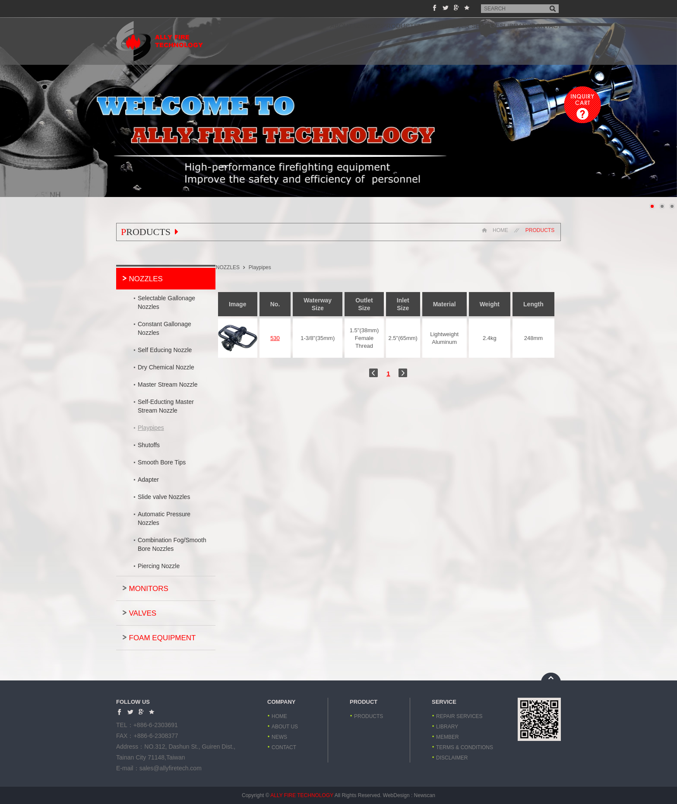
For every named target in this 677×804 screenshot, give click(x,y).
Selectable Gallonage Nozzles (166, 302)
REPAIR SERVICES (443, 41)
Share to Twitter (445, 7)
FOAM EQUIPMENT (162, 638)
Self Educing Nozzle (165, 349)
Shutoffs (149, 445)
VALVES (143, 613)
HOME (493, 232)
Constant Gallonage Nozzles (164, 328)
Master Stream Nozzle (167, 384)
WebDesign (396, 795)
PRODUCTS (344, 41)
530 (287, 338)
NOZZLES (146, 279)
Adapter (148, 479)
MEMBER (388, 41)
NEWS (304, 41)
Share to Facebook (434, 7)
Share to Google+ (456, 7)
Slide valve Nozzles (164, 496)
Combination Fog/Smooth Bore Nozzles (172, 544)
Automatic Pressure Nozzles (164, 518)
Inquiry (582, 104)
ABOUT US (265, 41)
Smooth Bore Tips (162, 462)
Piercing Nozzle (159, 565)
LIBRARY (498, 41)
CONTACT (539, 41)
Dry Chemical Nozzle (166, 367)
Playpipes (151, 427)
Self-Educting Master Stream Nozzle (166, 406)
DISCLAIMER (452, 758)
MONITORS (148, 589)
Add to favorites (467, 7)
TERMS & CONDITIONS (464, 747)
